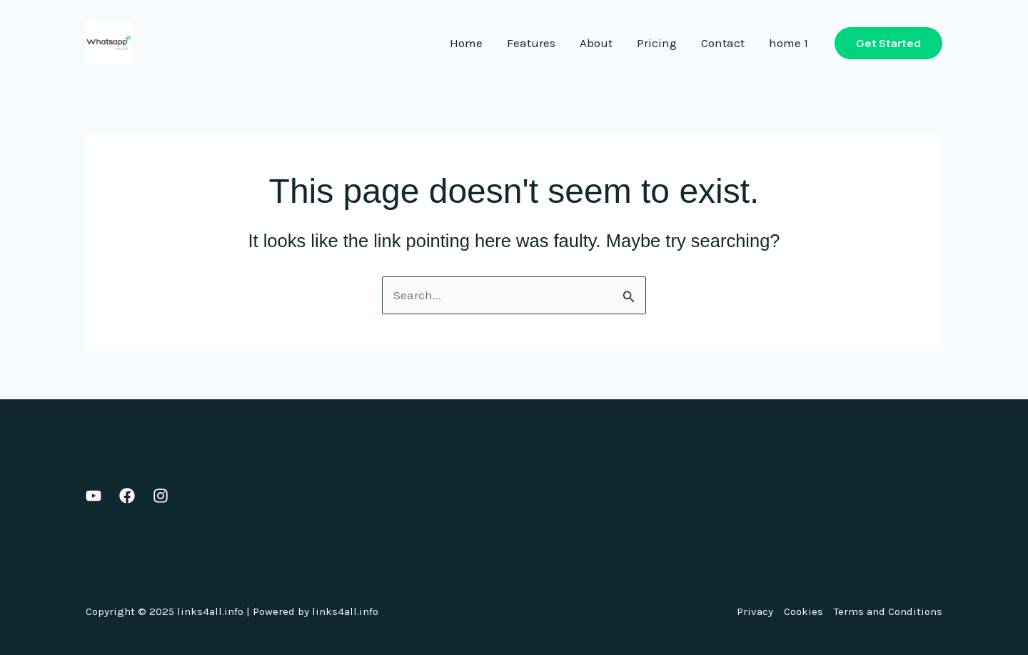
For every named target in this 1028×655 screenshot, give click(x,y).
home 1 (788, 43)
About (596, 43)
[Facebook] (127, 496)
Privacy (755, 611)
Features (531, 43)
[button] (888, 43)
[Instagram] (160, 496)
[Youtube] (93, 496)
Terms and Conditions (888, 611)
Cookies (803, 611)
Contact (723, 43)
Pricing (657, 43)
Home (466, 43)
